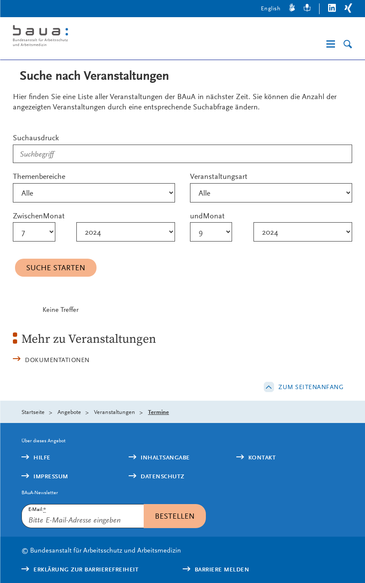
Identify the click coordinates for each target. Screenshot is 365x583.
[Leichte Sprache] (307, 8)
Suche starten (55, 267)
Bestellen (175, 515)
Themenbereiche (39, 176)
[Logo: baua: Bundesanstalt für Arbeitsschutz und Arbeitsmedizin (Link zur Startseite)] (86, 37)
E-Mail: (37, 509)
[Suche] (347, 44)
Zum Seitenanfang (311, 387)
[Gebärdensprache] (292, 8)
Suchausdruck (36, 137)
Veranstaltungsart (218, 176)
